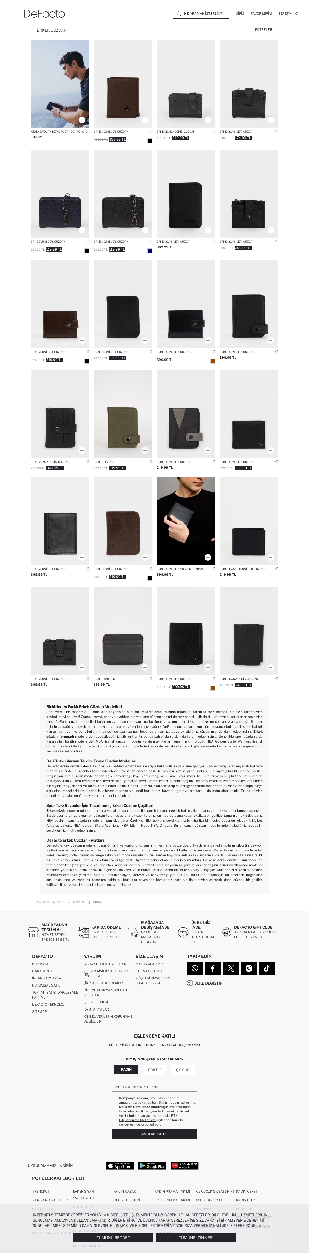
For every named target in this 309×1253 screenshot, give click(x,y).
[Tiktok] (267, 968)
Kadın (126, 1069)
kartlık (77, 885)
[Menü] (14, 13)
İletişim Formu (148, 971)
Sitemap (39, 1012)
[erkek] (123, 84)
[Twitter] (231, 968)
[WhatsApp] (195, 968)
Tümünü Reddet (113, 1237)
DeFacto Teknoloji (48, 1005)
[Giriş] (240, 13)
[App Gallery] (185, 1165)
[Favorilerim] (261, 13)
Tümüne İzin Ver (196, 1237)
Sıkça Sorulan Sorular (105, 964)
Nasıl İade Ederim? (103, 983)
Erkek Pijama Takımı (172, 1200)
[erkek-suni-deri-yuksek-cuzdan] (186, 521)
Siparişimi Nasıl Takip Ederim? (106, 973)
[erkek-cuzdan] (123, 414)
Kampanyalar (96, 1010)
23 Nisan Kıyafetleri (50, 1200)
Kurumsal (41, 964)
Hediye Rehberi (127, 1200)
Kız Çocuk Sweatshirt (215, 1192)
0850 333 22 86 (148, 983)
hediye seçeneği (223, 820)
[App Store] (120, 1165)
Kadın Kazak (125, 1192)
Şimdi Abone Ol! (154, 1134)
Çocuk (183, 1070)
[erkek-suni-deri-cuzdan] (249, 84)
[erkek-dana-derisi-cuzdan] (186, 84)
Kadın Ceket (247, 1192)
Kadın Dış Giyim (208, 1200)
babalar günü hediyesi (78, 796)
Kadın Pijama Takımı (172, 1192)
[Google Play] (152, 1165)
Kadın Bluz (245, 1200)
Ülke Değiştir (208, 983)
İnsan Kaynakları (48, 978)
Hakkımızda (42, 971)
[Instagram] (249, 968)
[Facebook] (213, 968)
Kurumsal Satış (46, 986)
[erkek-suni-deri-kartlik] (123, 631)
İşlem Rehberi (96, 1002)
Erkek (154, 1070)
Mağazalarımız (149, 964)
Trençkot (40, 1192)
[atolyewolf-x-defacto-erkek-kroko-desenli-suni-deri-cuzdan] (60, 84)
